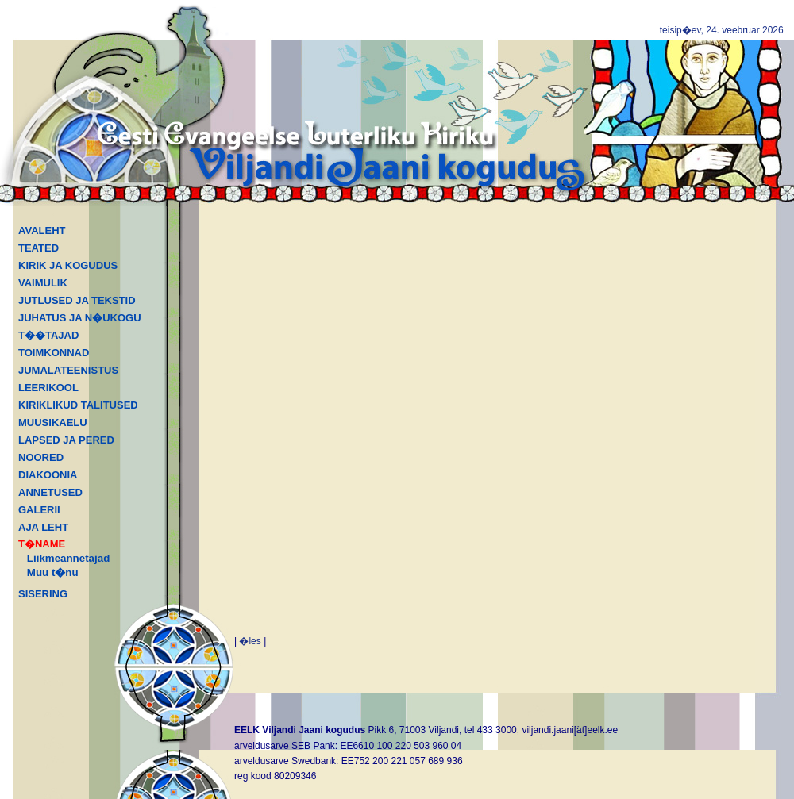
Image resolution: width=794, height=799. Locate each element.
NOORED (41, 457)
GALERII (39, 510)
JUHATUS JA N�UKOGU (79, 318)
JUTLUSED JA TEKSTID (77, 300)
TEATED (38, 248)
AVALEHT (41, 230)
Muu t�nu (53, 572)
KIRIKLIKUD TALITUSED (78, 405)
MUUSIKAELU (52, 422)
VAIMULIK (42, 283)
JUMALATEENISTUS (68, 370)
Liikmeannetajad (68, 558)
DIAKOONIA (47, 475)
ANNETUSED (50, 492)
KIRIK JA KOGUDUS (68, 265)
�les (249, 641)
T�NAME (41, 544)
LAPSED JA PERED (66, 440)
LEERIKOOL (48, 388)
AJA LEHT (43, 527)
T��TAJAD (48, 335)
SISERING (42, 594)
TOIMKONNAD (53, 353)
